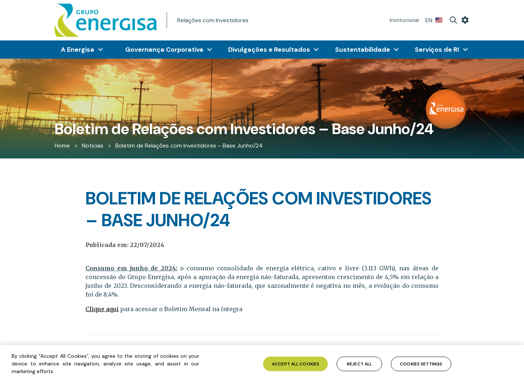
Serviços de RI (437, 49)
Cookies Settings (421, 364)
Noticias (92, 145)
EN (433, 20)
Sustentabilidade (362, 49)
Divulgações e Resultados (269, 49)
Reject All (359, 364)
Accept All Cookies (295, 364)
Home (62, 145)
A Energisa (77, 49)
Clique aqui (102, 309)
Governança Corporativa (164, 49)
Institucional (404, 20)
